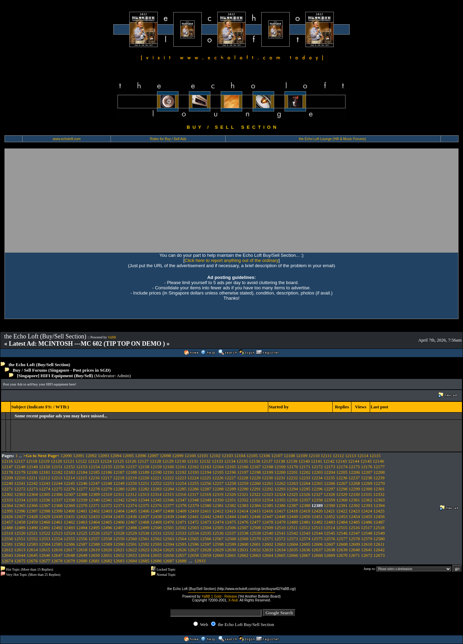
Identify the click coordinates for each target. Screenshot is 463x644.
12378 (181, 505)
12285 (181, 488)
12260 (255, 483)
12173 (329, 466)
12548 (367, 533)
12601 (255, 544)
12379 (193, 505)
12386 (280, 505)
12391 (342, 505)
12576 (329, 538)
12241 (20, 483)
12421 (329, 511)
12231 (280, 477)
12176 (367, 466)
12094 (116, 455)
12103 (227, 455)
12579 (367, 538)
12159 (156, 466)
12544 (317, 533)
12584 (44, 544)
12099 (178, 455)
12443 (218, 516)
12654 (143, 555)
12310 (106, 494)
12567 (218, 538)
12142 (329, 461)
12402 (94, 511)
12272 (20, 488)
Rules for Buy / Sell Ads (168, 139)
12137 (267, 461)
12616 (57, 549)
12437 (143, 516)
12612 (7, 549)
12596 (193, 544)
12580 (379, 538)
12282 (143, 488)
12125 (118, 461)
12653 (131, 555)
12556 (82, 538)
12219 (131, 477)
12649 (82, 555)
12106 (264, 455)
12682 (106, 560)
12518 (379, 527)
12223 (180, 477)
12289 (230, 488)
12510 (280, 527)
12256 (205, 483)
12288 (218, 488)
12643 (7, 555)
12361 (354, 499)
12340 (94, 499)
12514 (329, 527)
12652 (119, 555)
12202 (305, 472)
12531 (156, 533)
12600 (242, 544)
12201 (292, 472)
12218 (118, 477)
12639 (342, 549)
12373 (119, 505)
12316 (180, 494)
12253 (168, 483)
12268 (354, 483)
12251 (143, 483)
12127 (143, 461)
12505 (218, 527)
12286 (193, 488)
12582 (20, 544)
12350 (218, 499)
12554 (57, 538)
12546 (342, 533)
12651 (106, 555)
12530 (143, 533)
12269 (367, 483)
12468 (143, 522)
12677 (44, 560)
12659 (205, 555)
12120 (56, 461)
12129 (168, 461)
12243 (44, 483)
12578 (354, 538)
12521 (32, 533)
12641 (367, 549)
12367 (44, 505)
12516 (354, 527)
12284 (168, 488)
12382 (230, 505)
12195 (218, 472)
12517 (366, 527)
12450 (305, 516)
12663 (255, 555)
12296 (317, 488)
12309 (94, 494)
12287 (205, 488)
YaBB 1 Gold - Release (219, 596)
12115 (375, 455)
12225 (205, 477)
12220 (143, 477)
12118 (31, 461)
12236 (342, 477)
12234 (317, 477)
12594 (168, 544)
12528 (119, 533)
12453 (342, 516)
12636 (305, 549)
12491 (44, 527)
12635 (292, 549)
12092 (91, 455)
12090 (66, 455)
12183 (69, 472)
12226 (218, 477)
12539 (255, 533)
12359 (329, 499)
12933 (200, 560)
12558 (106, 538)
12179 (20, 472)
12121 (69, 461)
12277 (82, 488)
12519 (7, 533)
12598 (218, 544)
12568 (230, 538)
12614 (32, 549)
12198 (255, 472)
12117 (19, 461)
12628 (205, 549)
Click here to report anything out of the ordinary (232, 260)
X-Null (233, 600)
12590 (119, 544)
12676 (32, 560)
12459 (32, 522)
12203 (317, 472)
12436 (131, 516)
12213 (57, 477)
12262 (280, 483)
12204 (329, 472)
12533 (181, 533)
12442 (205, 516)
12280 (119, 488)
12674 (7, 560)
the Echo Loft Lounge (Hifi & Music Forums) (332, 139)
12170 (292, 466)
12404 (119, 511)
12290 (242, 488)
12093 (103, 455)
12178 (7, 472)
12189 (143, 472)
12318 (205, 494)
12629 (218, 549)
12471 (181, 522)
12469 (156, 522)
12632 (255, 549)
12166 (242, 466)
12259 (242, 483)
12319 (218, 494)
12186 (106, 472)
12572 (280, 538)
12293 (280, 488)
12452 (329, 516)
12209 (7, 477)
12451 (317, 516)
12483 (329, 522)
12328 (329, 494)
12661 (230, 555)
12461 (57, 522)
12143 (341, 461)
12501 (168, 527)
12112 (338, 455)
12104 (240, 455)
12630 (230, 549)
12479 (280, 522)
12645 (32, 555)
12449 (292, 516)
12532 (168, 533)
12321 (242, 494)
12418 (292, 511)
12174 (342, 466)
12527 (106, 533)
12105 (252, 455)
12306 (57, 494)
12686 (156, 560)
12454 (354, 516)
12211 (32, 477)
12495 (94, 527)
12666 (292, 555)
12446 (255, 516)
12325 (292, 494)
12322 (255, 494)
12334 (20, 499)
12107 (277, 455)
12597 (205, 544)
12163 (205, 466)
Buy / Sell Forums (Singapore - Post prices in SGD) (62, 370)
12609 (354, 544)
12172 (317, 466)
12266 (329, 483)
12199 (267, 472)
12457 (7, 522)
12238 (366, 477)
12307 (69, 494)
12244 (57, 483)
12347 (181, 499)
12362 (367, 499)
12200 (280, 472)
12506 (230, 527)
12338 (69, 499)
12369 (69, 505)
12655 (156, 555)
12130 (180, 461)
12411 (205, 511)
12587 (82, 544)
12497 (119, 527)
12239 (379, 477)
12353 (255, 499)
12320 (230, 494)
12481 (305, 522)
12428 (32, 516)
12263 (292, 483)
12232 (292, 477)
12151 (57, 466)
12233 (305, 477)
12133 (217, 461)
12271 (7, 488)
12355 (280, 499)
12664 (267, 555)
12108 (289, 455)
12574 (305, 538)
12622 (131, 549)
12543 (305, 533)
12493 (69, 527)
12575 (317, 538)
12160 (168, 466)
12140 (304, 461)
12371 (94, 505)
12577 (342, 538)
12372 (106, 505)
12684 (131, 560)
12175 (354, 466)
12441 (193, 516)
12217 (106, 477)
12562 (156, 538)
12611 (379, 544)
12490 (32, 527)
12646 (44, 555)
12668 (317, 555)
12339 (82, 499)
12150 (44, 466)
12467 (131, 522)
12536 (218, 533)
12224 (193, 477)
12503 (193, 527)
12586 (69, 544)
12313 (143, 494)
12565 (193, 538)
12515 (342, 527)
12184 (82, 472)
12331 (366, 494)
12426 (7, 516)
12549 (379, 533)
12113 (350, 455)
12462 (69, 522)
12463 (82, 522)
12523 (57, 533)
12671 (354, 555)
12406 (143, 511)
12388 (305, 505)
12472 (193, 522)
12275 (57, 488)
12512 (305, 527)
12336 (44, 499)
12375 (143, 505)
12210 (20, 477)
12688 (181, 560)
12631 (242, 549)
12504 (205, 527)
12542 (292, 533)
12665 (280, 555)
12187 (119, 472)
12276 (69, 488)
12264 (305, 483)
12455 (367, 516)
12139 (291, 461)
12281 (131, 488)
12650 (94, 555)
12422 (342, 511)
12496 (106, 527)
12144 (353, 461)
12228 (242, 477)
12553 (44, 538)
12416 (267, 511)
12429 (44, 516)
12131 (192, 461)
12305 (44, 494)
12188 (131, 472)
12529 (131, 533)
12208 (379, 472)
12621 (119, 549)
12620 (106, 549)
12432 (82, 516)
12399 (57, 511)
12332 (379, 494)
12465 (106, 522)
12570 (255, 538)
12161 (181, 466)
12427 (20, 516)
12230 (267, 477)
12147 (7, 466)
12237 (354, 477)
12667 (305, 555)
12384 (255, 505)
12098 (165, 455)
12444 (230, 516)
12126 (131, 461)
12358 (317, 499)
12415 (255, 511)
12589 (106, 544)
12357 (305, 499)
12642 (379, 549)
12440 (181, 516)
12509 (267, 527)
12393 (367, 505)
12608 (342, 544)
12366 (32, 505)
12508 (255, 527)
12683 (119, 560)
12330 (354, 494)
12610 (367, 544)
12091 (79, 455)
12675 (20, 560)
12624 (156, 549)
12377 (168, 505)
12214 (69, 477)
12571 (267, 538)
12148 (20, 466)
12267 (342, 483)
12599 (230, 544)
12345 (156, 499)
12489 (20, 527)
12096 (141, 455)
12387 (292, 505)
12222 (168, 477)
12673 (379, 555)
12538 (242, 533)
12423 (354, 511)
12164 (218, 466)
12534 (193, 533)
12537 (230, 533)
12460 (44, 522)
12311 (118, 494)
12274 (44, 488)
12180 (32, 472)
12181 (44, 472)
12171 (305, 466)
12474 (218, 522)
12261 (267, 483)
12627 (193, 549)
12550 (7, 538)
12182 (57, 472)
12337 (57, 499)
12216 (94, 477)
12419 (305, 511)
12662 (242, 555)
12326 (305, 494)
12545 (329, 533)
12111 (326, 455)
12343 (131, 499)
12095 (128, 455)
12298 (342, 488)
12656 (168, 555)
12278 (94, 488)
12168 (267, 466)
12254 (181, 483)
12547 (354, 533)
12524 (69, 533)
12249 (119, 483)
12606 (317, 544)
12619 (94, 549)
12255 (193, 483)
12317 (193, 494)
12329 (342, 494)
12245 (69, 483)
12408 (168, 511)
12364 (7, 505)
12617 (69, 549)
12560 (131, 538)
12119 (44, 461)
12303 (20, 494)
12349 (205, 499)
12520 (20, 533)
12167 (255, 466)
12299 (354, 488)
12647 (57, 555)
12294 (292, 488)
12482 (317, 522)
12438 (156, 516)
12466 (119, 522)
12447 (267, 516)
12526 (94, 533)
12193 (193, 472)
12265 (317, 483)
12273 (32, 488)
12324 (280, 494)
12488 (7, 527)
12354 (267, 499)
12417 (280, 511)
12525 (82, 533)
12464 (94, 522)
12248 (106, 483)
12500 (156, 527)
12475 (230, 522)
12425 (379, 511)
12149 (32, 466)
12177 (379, 466)
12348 (193, 499)
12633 (267, 549)
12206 (354, 472)
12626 (181, 549)
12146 (378, 461)
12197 (242, 472)
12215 (81, 477)
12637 (317, 549)
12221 (156, 477)
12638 (329, 549)
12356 (292, 499)
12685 (143, 560)
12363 (379, 499)
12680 (82, 560)
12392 (354, 505)
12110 (314, 455)
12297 (329, 488)
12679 (69, 560)
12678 (57, 560)
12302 (7, 494)
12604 (292, 544)
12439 (168, 516)
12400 (69, 511)
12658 (193, 555)
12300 (367, 488)
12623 (143, 549)
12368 (57, 505)
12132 (205, 461)
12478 (267, 522)
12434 (106, 516)
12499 (143, 527)
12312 (131, 494)
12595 (181, 544)
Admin (123, 375)
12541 (280, 533)
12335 (32, 499)
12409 (181, 511)
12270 (379, 483)
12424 (366, 511)
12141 (316, 461)
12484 (342, 522)
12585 (57, 544)
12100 (190, 455)
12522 (44, 533)
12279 (106, 488)
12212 (44, 477)
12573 (292, 538)
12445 (242, 516)
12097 (153, 455)
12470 (168, 522)
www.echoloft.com (67, 139)
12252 (156, 483)
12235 (329, 477)
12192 (181, 472)
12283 (156, 488)
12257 (218, 483)
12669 (329, 555)
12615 (44, 549)
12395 (7, 511)
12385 (267, 505)
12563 (168, 538)
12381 (218, 505)
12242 (32, 483)
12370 (82, 505)
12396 (20, 511)
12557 (94, 538)
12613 (20, 549)
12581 (7, 544)
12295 (305, 488)
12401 (82, 511)
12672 (367, 555)
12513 (317, 527)
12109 (301, 455)
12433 (94, 516)
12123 (93, 461)
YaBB (112, 337)
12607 (329, 544)
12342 (119, 499)
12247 (94, 483)
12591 (131, 544)
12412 (218, 511)
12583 (32, 544)
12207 (367, 472)
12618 (82, 549)
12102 (215, 455)
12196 (230, 472)
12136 (254, 461)
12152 (69, 466)
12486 (367, 522)
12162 (193, 466)
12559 (119, 538)
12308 (82, 494)
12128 (155, 461)
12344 (143, 499)
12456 (379, 516)
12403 (106, 511)
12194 (205, 472)
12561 (143, 538)
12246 (82, 483)
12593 (156, 544)
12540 (267, 533)
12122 (81, 461)
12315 (168, 494)
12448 (280, 516)
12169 (280, 466)
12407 (156, 511)
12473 (205, 522)
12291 (255, 488)
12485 (354, 522)
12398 (44, 511)
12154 (94, 466)
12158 (143, 466)
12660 (218, 555)
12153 (82, 466)
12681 (94, 560)
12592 (143, 544)
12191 (168, 472)
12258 (230, 483)
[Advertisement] (231, 200)
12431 (69, 516)
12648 (69, 555)
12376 (156, 505)
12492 (57, 527)
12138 (279, 461)
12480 (292, 522)
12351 (230, 499)
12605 (305, 544)
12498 (131, 527)
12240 (7, 483)
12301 (379, 488)
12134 (230, 461)
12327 (317, 494)
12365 (20, 505)
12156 (119, 466)
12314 (156, 494)
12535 (205, 533)
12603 (280, 544)
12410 (193, 511)
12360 (342, 499)
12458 (20, 522)
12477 (255, 522)
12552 (32, 538)
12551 (20, 538)
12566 (205, 538)
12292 (267, 488)
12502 (181, 527)
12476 (242, 522)
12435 (119, 516)
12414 (242, 511)
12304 (32, 494)
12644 (20, 555)
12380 (205, 505)
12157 (131, 466)
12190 (156, 472)
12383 (242, 505)
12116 (7, 461)
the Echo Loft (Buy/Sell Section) (39, 364)
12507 (242, 527)
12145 (366, 461)
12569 (242, 538)
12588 (94, 544)
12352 (242, 499)
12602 (267, 544)
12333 (7, 499)
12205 (342, 472)
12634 (280, 549)
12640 (354, 549)
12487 (379, 522)
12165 (230, 466)
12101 (202, 455)
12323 (267, 494)
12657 (181, 555)
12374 (131, 505)
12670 (342, 555)
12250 (131, 483)
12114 (362, 455)
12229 (255, 477)
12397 (32, 511)
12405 (131, 511)
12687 (168, 560)
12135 (242, 461)
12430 (57, 516)
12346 (168, 499)
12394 (379, 505)
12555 (69, 538)
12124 (106, 461)
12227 (230, 477)
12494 (82, 527)
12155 (106, 466)
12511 (292, 527)
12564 (181, 538)
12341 (106, 499)
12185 (94, 472)
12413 (230, 511)
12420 (317, 511)
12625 (168, 549)
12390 (329, 505)
